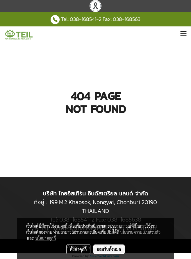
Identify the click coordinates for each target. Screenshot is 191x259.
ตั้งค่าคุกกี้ (78, 249)
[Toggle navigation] (183, 34)
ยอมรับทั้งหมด (109, 249)
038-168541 (83, 19)
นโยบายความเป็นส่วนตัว (140, 232)
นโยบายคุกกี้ (45, 238)
